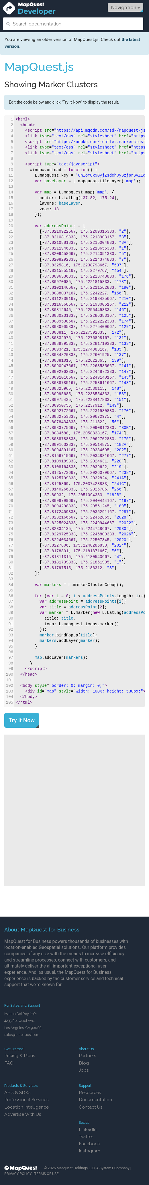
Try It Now (22, 720)
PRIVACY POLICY (18, 1174)
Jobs (84, 1070)
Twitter (86, 1136)
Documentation (95, 1099)
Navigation (125, 7)
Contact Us (91, 1107)
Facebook (89, 1143)
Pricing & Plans (19, 1055)
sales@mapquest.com (21, 1034)
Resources (90, 1092)
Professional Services (26, 1099)
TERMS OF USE (46, 1174)
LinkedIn (88, 1129)
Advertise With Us (22, 1114)
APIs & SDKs (17, 1092)
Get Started (13, 1049)
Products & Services (21, 1085)
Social (84, 1122)
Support (85, 1085)
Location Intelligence (26, 1107)
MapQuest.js (39, 67)
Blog (84, 1063)
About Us (86, 1049)
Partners (87, 1055)
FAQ (8, 1063)
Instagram (89, 1151)
